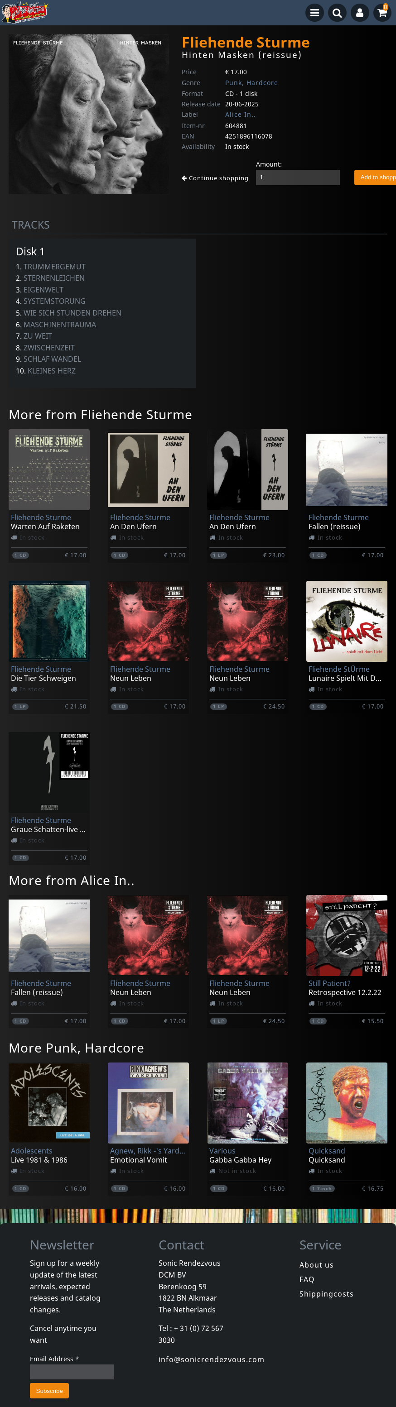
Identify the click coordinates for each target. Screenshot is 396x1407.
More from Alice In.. (72, 880)
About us (316, 1265)
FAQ (307, 1279)
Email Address (54, 1358)
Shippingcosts (326, 1294)
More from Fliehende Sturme (101, 414)
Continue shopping (215, 178)
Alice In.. (240, 114)
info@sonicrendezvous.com (212, 1359)
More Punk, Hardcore (77, 1047)
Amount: (269, 164)
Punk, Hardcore (251, 82)
